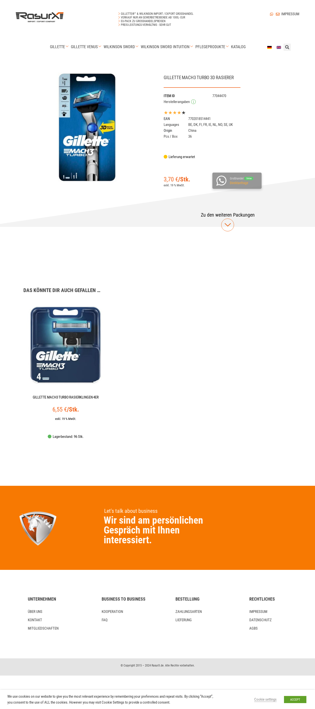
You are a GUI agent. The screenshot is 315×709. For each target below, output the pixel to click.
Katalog (238, 46)
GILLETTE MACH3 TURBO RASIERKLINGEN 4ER (66, 397)
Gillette (60, 46)
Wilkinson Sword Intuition (167, 46)
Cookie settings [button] (265, 699)
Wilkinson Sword (122, 46)
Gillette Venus (86, 46)
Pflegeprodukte (212, 46)
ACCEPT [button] (295, 699)
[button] (228, 215)
